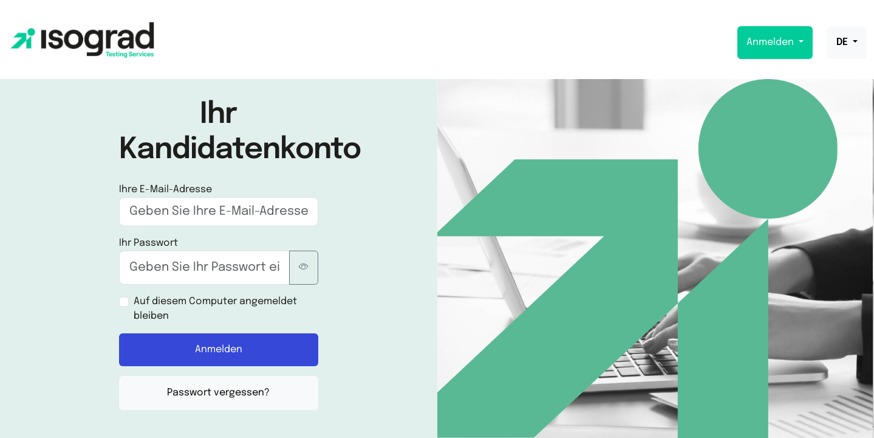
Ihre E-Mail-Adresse (165, 189)
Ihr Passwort (148, 243)
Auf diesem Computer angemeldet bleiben (215, 308)
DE (843, 42)
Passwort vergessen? (218, 393)
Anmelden (771, 42)
